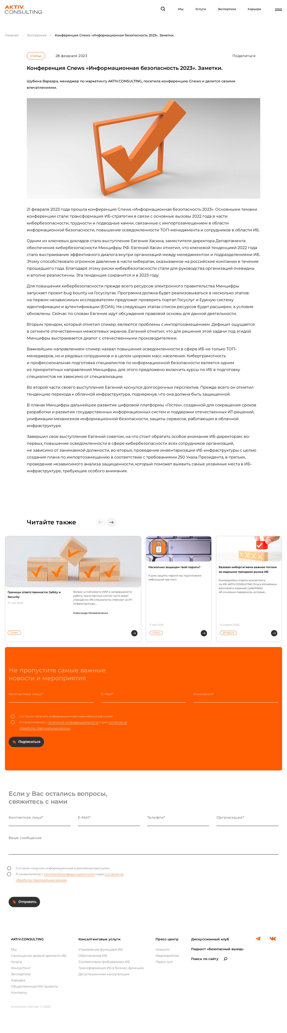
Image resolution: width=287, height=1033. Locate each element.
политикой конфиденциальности (73, 722)
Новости (163, 949)
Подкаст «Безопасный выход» (217, 949)
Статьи (35, 56)
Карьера (254, 9)
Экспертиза (227, 9)
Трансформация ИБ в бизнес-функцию (111, 968)
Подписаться (29, 742)
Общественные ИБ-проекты (34, 986)
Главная (11, 35)
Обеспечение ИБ (92, 956)
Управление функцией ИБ (100, 949)
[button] (111, 522)
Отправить (27, 902)
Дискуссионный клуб (210, 939)
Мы (181, 9)
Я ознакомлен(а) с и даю (69, 725)
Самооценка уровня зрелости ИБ (38, 956)
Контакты (19, 992)
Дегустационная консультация (103, 974)
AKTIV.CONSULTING (27, 939)
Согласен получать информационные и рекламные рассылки (62, 716)
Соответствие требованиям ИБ (104, 962)
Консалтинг (20, 968)
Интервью (228, 633)
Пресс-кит (164, 962)
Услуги (200, 9)
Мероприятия (167, 956)
